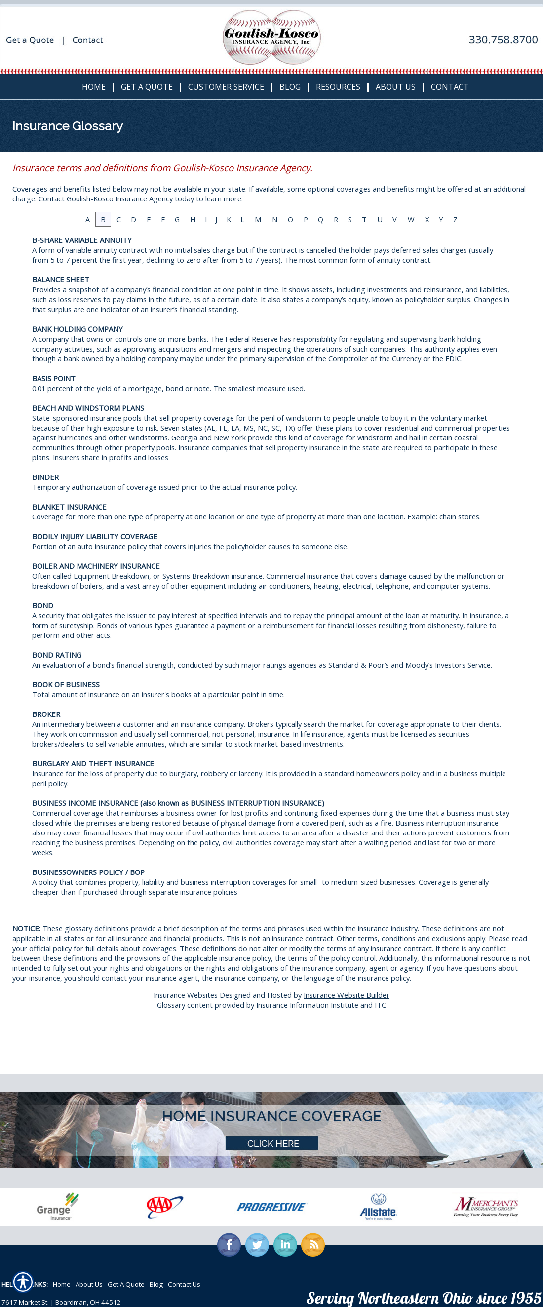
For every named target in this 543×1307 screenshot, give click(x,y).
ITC (380, 1005)
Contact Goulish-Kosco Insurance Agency (106, 198)
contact (114, 978)
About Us (89, 1284)
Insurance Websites (186, 995)
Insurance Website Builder (346, 995)
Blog (156, 1284)
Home (62, 1284)
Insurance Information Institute (307, 1005)
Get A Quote (126, 1284)
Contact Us (184, 1284)
